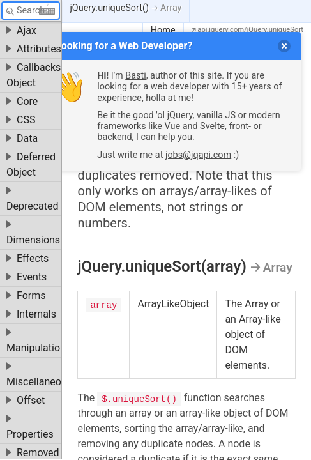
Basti (135, 75)
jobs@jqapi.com (198, 155)
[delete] (284, 46)
